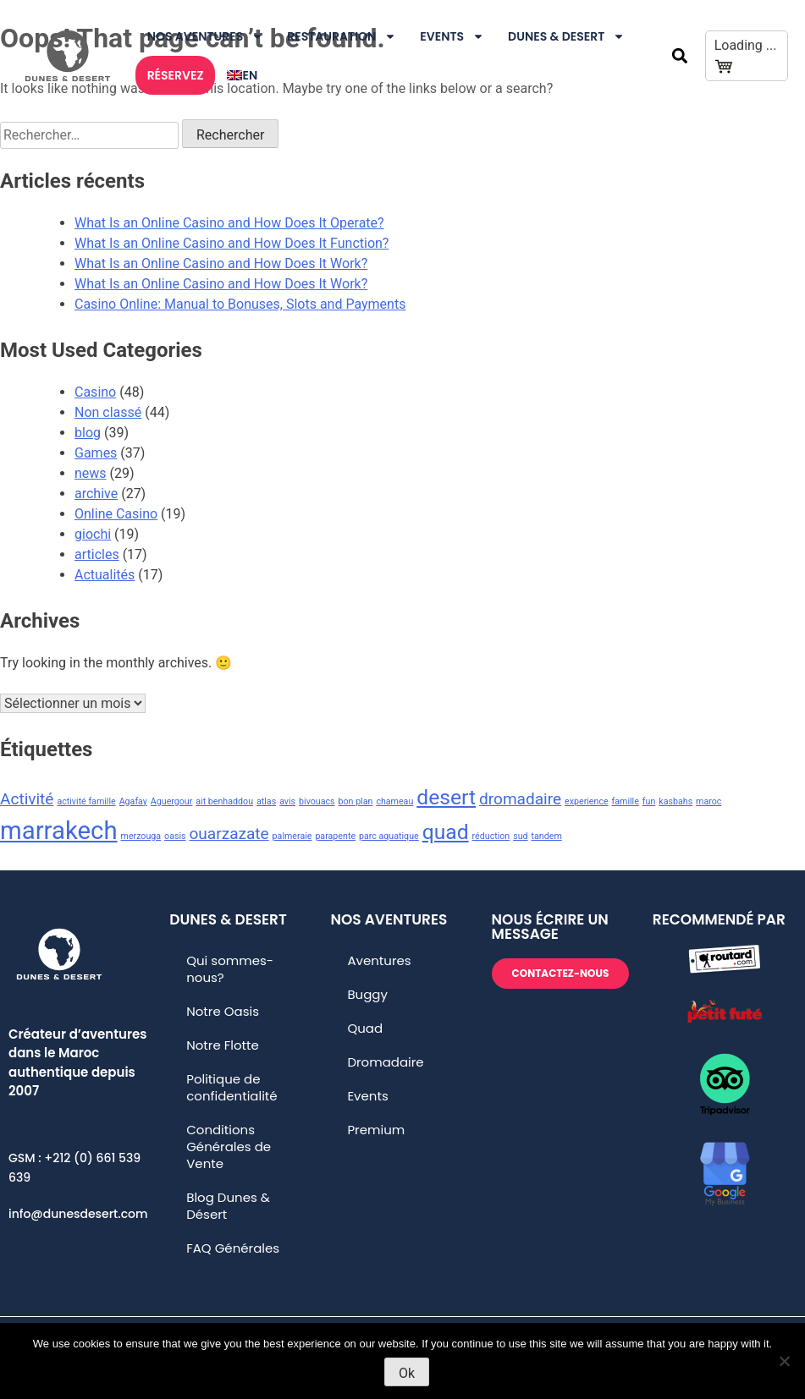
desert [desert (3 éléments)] (446, 797)
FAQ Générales (232, 1248)
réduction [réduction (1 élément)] (491, 836)
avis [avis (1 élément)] (287, 801)
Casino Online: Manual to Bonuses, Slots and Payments (239, 304)
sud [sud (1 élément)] (520, 836)
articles (96, 554)
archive (96, 494)
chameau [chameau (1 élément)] (394, 801)
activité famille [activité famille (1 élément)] (86, 801)
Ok (407, 1373)
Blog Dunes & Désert (228, 1205)
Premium (376, 1129)
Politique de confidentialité (231, 1087)
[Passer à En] (242, 75)
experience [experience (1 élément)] (587, 801)
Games (95, 453)
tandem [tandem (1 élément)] (547, 836)
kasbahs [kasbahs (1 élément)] (675, 801)
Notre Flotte (222, 1045)
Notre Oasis (222, 1011)
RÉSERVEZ (175, 75)
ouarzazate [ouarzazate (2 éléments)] (229, 833)
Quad (365, 1028)
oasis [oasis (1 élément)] (174, 836)
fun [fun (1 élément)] (648, 801)
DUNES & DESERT (566, 36)
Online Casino (115, 514)
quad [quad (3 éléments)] (445, 832)
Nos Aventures (205, 36)
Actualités (104, 575)
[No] (783, 1360)
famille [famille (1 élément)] (625, 801)
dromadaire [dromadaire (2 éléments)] (520, 799)
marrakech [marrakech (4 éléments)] (59, 830)
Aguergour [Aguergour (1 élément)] (172, 801)
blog (87, 433)
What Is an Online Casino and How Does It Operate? (229, 223)
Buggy (367, 994)
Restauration (341, 36)
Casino (95, 392)
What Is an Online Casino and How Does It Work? (220, 263)
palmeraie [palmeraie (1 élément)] (292, 836)
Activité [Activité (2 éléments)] (26, 799)
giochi (92, 534)
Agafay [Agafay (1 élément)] (133, 801)
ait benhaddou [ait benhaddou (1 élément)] (224, 801)
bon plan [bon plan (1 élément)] (356, 801)
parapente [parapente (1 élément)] (335, 836)
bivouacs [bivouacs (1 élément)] (317, 801)
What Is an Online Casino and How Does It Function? (231, 243)
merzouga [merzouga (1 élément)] (141, 836)
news (90, 473)
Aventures (379, 960)
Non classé (107, 412)
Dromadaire (385, 1062)
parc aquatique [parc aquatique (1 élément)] (389, 836)
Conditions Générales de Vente (228, 1146)
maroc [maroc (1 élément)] (708, 801)
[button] (679, 56)
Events (452, 36)
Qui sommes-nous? (229, 969)
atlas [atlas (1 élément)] (266, 801)
